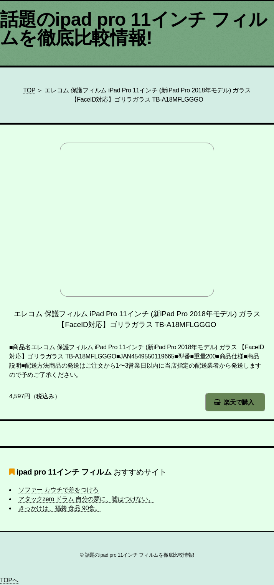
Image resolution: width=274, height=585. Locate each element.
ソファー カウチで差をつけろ (58, 489)
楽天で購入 (239, 402)
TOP (29, 90)
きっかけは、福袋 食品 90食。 (59, 508)
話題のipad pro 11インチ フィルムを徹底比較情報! (133, 28)
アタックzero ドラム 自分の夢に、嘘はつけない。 (86, 499)
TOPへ (9, 580)
